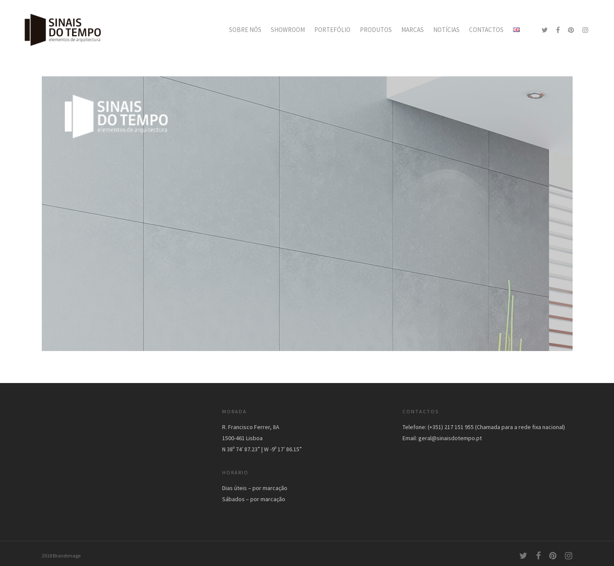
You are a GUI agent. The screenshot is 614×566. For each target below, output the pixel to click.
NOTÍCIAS (446, 30)
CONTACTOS (486, 30)
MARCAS (412, 30)
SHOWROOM (288, 30)
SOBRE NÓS (245, 30)
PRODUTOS (376, 30)
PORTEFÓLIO (332, 30)
